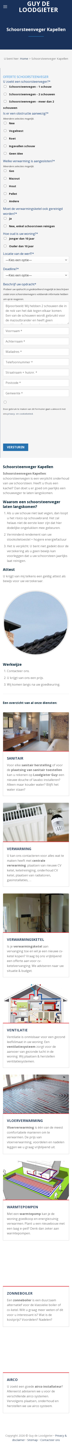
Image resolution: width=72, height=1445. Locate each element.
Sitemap (32, 1440)
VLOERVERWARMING (25, 1120)
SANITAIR (15, 758)
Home (24, 58)
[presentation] (19, 430)
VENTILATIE (17, 1030)
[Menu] (5, 6)
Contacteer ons (50, 1440)
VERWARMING (19, 848)
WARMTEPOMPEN (22, 1207)
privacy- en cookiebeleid (20, 413)
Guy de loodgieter (38, 7)
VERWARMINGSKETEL (25, 939)
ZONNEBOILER (19, 1293)
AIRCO (12, 1379)
